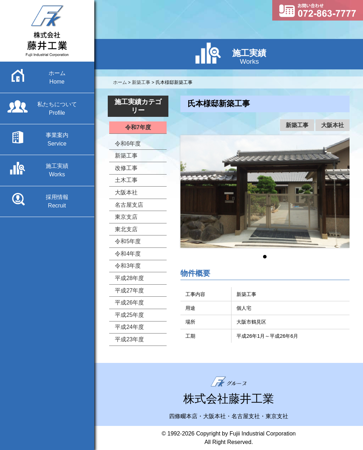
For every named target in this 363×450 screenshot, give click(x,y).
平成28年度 (129, 278)
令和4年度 (128, 254)
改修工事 (126, 168)
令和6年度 (128, 144)
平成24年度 (129, 327)
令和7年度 (138, 127)
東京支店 (126, 217)
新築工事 (297, 125)
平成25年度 (129, 315)
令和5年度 (128, 241)
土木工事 (126, 180)
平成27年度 (129, 290)
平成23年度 (129, 339)
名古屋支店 (129, 205)
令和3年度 (128, 266)
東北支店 (126, 229)
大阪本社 (332, 125)
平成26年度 (129, 303)
